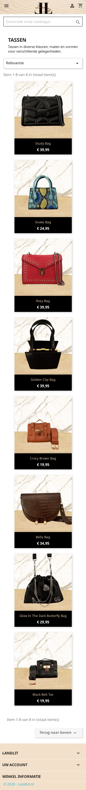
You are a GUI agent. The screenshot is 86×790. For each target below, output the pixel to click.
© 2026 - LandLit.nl (18, 784)
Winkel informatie (21, 776)
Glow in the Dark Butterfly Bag (43, 616)
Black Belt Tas (43, 694)
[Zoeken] (43, 21)
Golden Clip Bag (43, 379)
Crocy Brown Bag (43, 458)
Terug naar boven (58, 733)
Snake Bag (43, 222)
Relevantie (43, 63)
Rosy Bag (43, 301)
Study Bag (43, 143)
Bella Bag (43, 537)
